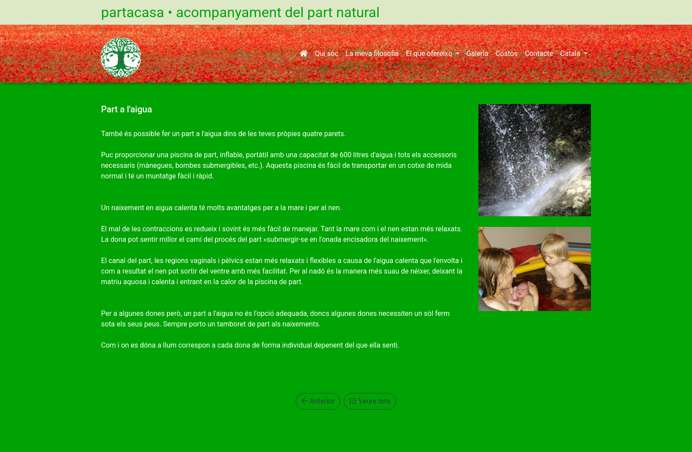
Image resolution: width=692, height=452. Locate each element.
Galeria (477, 53)
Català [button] (571, 53)
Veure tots (370, 401)
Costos (507, 53)
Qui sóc (326, 53)
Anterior (318, 401)
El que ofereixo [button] (430, 53)
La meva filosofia (372, 53)
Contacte (539, 53)
